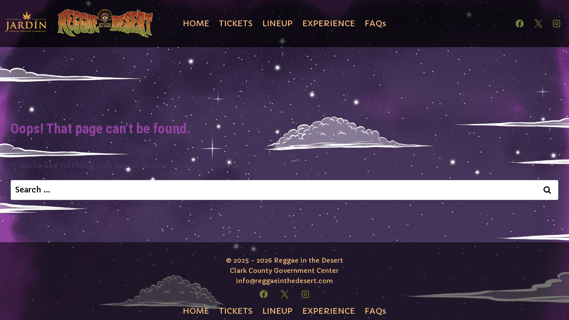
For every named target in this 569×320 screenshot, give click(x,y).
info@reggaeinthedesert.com (284, 281)
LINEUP (277, 23)
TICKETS (235, 23)
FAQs (375, 23)
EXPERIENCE (328, 23)
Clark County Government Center (284, 271)
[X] (538, 24)
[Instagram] (557, 24)
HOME (196, 23)
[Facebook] (520, 24)
